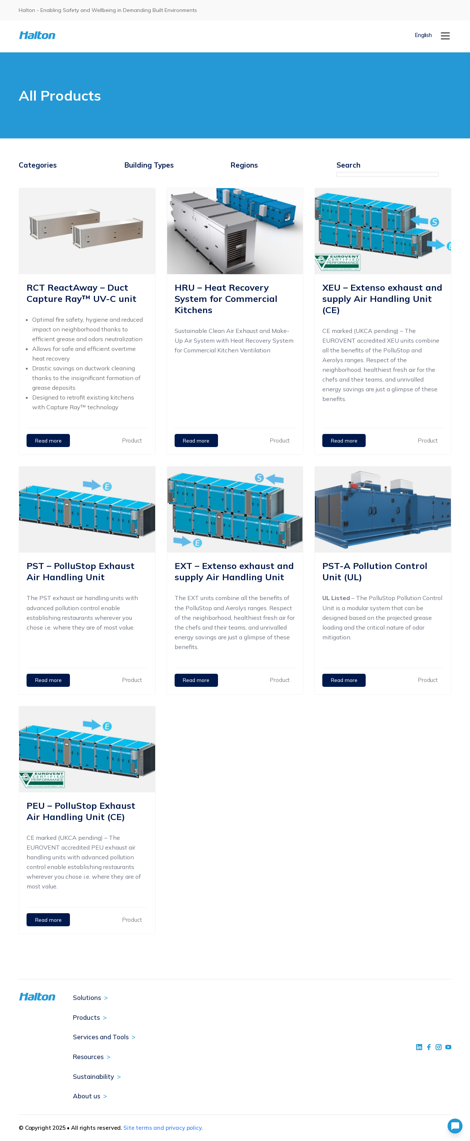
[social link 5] (439, 1047)
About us (86, 1096)
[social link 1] (419, 1047)
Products (86, 1017)
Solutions (87, 997)
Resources (88, 1057)
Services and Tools (101, 1037)
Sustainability (93, 1076)
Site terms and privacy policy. (163, 1127)
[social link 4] (448, 1047)
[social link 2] (429, 1047)
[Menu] (445, 36)
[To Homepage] (55, 35)
